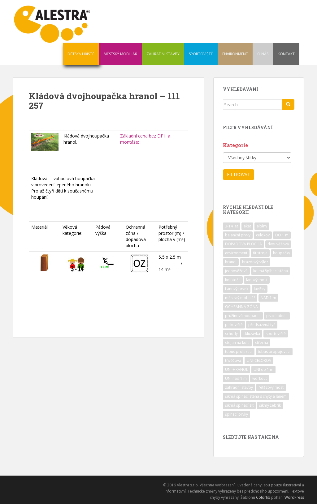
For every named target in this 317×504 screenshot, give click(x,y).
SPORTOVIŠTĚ (201, 54)
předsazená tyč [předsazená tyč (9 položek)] (261, 324)
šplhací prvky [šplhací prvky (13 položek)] (236, 414)
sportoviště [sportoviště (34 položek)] (276, 333)
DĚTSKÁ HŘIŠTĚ (80, 54)
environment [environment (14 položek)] (236, 253)
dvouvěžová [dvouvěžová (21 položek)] (278, 244)
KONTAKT (286, 54)
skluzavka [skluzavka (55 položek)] (251, 333)
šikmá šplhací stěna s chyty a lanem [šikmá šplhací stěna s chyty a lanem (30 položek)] (256, 396)
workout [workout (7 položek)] (259, 378)
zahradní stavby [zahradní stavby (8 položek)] (239, 387)
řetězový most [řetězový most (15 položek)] (271, 387)
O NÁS (262, 54)
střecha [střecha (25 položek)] (261, 342)
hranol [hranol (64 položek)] (231, 262)
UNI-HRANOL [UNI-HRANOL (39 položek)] (236, 369)
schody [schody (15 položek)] (231, 333)
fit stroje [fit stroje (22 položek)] (260, 253)
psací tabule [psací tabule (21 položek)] (277, 315)
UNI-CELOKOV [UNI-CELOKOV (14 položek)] (259, 360)
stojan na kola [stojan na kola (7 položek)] (237, 342)
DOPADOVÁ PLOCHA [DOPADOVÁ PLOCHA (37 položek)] (243, 244)
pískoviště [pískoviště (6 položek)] (234, 324)
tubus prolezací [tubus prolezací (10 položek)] (238, 351)
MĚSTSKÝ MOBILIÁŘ (120, 54)
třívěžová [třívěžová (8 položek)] (233, 360)
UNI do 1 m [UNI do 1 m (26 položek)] (263, 369)
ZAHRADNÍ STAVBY (163, 54)
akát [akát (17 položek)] (247, 226)
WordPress (294, 497)
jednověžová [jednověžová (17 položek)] (236, 270)
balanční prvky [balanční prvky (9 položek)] (237, 235)
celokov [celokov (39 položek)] (263, 235)
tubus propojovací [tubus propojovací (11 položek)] (274, 351)
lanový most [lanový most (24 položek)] (256, 279)
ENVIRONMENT (235, 54)
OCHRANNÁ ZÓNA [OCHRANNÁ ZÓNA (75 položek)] (241, 306)
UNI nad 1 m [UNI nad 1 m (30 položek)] (236, 378)
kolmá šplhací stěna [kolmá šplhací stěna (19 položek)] (270, 270)
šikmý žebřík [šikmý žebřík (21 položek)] (270, 405)
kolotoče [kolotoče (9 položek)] (233, 279)
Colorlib (263, 497)
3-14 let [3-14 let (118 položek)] (231, 226)
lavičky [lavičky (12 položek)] (259, 288)
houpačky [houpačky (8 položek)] (281, 253)
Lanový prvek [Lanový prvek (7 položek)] (236, 288)
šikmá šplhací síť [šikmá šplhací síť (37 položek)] (239, 405)
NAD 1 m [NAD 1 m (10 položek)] (268, 297)
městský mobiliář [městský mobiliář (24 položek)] (240, 297)
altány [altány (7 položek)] (262, 226)
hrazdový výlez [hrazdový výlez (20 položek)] (255, 262)
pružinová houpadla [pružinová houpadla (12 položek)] (243, 315)
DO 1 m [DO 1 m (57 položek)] (282, 235)
